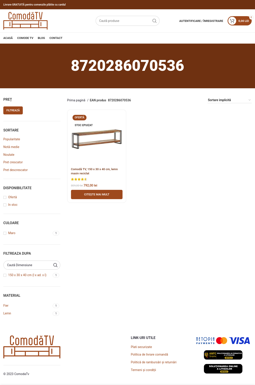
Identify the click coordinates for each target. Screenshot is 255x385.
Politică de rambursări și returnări (154, 362)
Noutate (8, 154)
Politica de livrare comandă (149, 354)
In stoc (12, 204)
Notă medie (11, 147)
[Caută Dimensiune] (31, 265)
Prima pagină (76, 100)
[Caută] (128, 21)
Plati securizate (141, 347)
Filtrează (13, 110)
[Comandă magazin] (229, 100)
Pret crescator (13, 162)
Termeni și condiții (143, 370)
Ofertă (12, 197)
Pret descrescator (15, 170)
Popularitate (11, 139)
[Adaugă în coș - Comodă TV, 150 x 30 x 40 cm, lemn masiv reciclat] (96, 195)
